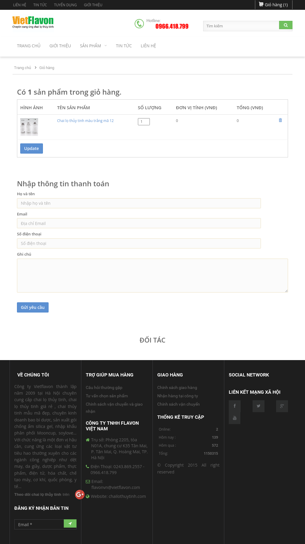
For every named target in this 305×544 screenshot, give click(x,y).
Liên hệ (19, 4)
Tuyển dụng (65, 4)
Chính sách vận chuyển (178, 404)
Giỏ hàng (46, 67)
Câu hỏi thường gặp (104, 387)
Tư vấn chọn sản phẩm (107, 395)
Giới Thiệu (93, 4)
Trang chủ (22, 67)
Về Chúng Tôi (33, 375)
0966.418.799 (172, 26)
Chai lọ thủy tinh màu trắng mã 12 (85, 120)
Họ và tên (26, 193)
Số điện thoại (29, 234)
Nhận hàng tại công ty (177, 395)
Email (22, 214)
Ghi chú (24, 254)
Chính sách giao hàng (177, 387)
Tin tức (40, 4)
